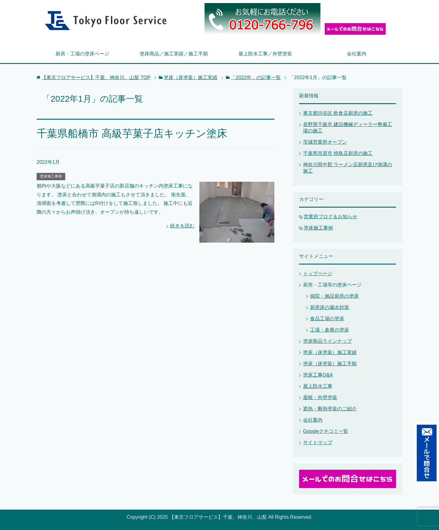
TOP (95, 77)
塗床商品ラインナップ (327, 341)
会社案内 (356, 53)
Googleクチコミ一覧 (325, 431)
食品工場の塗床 (327, 318)
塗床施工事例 (51, 176)
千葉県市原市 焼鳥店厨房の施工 (338, 153)
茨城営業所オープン (325, 142)
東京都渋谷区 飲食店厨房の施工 (338, 113)
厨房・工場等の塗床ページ (332, 284)
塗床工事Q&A (318, 374)
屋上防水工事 (317, 386)
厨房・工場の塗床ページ (82, 53)
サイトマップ (317, 442)
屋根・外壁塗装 (320, 397)
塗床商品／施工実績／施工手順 (174, 53)
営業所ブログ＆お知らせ (330, 216)
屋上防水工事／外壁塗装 (265, 53)
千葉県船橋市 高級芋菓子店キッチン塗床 (132, 133)
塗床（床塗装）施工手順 (330, 363)
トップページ (317, 273)
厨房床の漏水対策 (329, 307)
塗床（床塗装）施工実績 (330, 352)
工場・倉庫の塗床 (329, 329)
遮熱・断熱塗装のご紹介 (330, 408)
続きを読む (182, 225)
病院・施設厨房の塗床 (334, 296)
